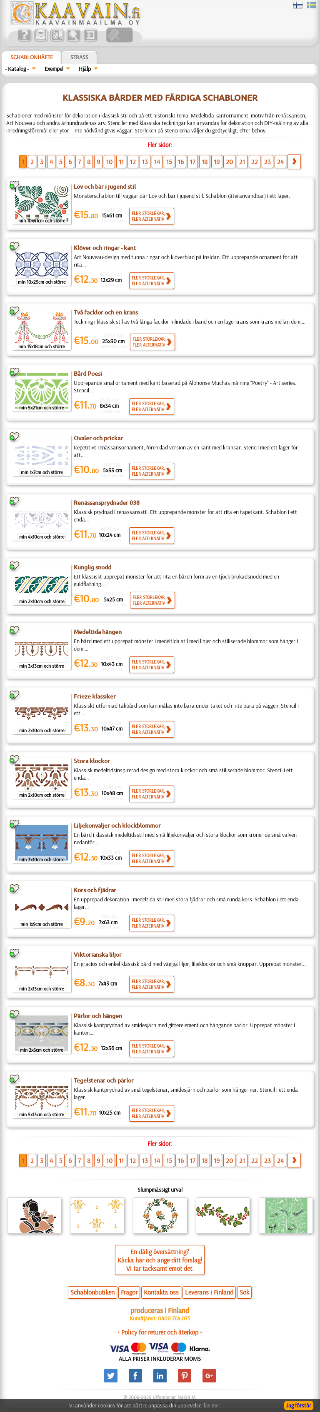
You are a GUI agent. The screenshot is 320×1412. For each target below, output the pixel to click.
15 (169, 161)
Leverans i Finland (209, 1292)
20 (229, 161)
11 (121, 161)
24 (280, 161)
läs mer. (213, 1405)
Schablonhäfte (31, 57)
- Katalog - (17, 68)
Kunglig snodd (92, 567)
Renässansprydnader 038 (107, 502)
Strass (79, 57)
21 (242, 161)
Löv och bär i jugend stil (105, 186)
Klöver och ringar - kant (105, 247)
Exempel (54, 68)
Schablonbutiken (92, 1292)
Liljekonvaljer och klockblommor (117, 825)
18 (205, 161)
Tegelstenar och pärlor (104, 1080)
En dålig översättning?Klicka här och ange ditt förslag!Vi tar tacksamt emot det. (160, 1259)
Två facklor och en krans (106, 312)
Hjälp (85, 68)
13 (145, 161)
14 (157, 161)
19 (217, 161)
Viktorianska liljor (98, 954)
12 (133, 161)
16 (181, 161)
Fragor (129, 1292)
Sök (244, 1292)
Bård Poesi (88, 373)
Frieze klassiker (95, 696)
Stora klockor (92, 761)
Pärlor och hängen (98, 1016)
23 (267, 161)
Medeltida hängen (98, 632)
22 (254, 161)
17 (192, 161)
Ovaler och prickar (98, 438)
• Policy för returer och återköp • (160, 1332)
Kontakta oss (161, 1292)
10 (109, 161)
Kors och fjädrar (95, 890)
